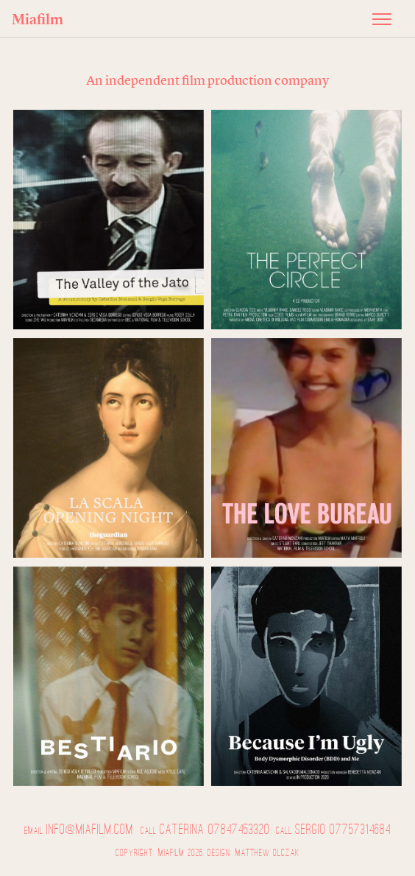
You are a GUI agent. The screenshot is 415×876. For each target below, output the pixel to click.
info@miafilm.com (89, 829)
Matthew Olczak (267, 853)
